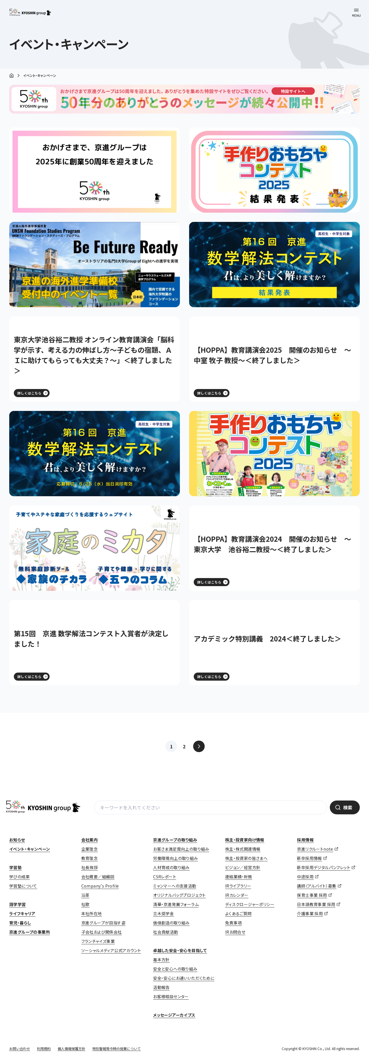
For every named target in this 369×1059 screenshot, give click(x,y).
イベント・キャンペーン (29, 849)
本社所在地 (91, 913)
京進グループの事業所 (29, 932)
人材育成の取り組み (171, 867)
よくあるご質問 (238, 913)
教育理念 (89, 858)
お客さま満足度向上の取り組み (181, 849)
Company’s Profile (100, 886)
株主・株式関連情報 (243, 849)
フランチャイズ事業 (98, 941)
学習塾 (15, 867)
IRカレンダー (236, 895)
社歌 (85, 904)
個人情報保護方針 (71, 1048)
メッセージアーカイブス (174, 1015)
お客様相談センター (171, 996)
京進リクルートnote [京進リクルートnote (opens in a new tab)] (315, 849)
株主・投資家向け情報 (244, 840)
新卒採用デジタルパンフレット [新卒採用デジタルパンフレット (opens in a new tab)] (323, 867)
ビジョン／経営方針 (243, 867)
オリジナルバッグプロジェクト (179, 895)
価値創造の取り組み (171, 923)
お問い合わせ (19, 1048)
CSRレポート (164, 876)
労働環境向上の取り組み (175, 858)
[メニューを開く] (356, 13)
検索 (347, 807)
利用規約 (44, 1048)
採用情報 (305, 840)
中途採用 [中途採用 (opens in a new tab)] (305, 876)
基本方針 (161, 959)
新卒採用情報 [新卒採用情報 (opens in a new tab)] (309, 858)
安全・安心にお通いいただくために (183, 978)
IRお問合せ (235, 932)
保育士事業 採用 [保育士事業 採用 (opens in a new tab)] (312, 895)
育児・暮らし (20, 923)
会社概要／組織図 (97, 876)
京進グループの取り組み (175, 840)
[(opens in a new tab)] (274, 170)
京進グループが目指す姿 (103, 923)
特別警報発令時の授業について (116, 1048)
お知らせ (17, 840)
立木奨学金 (163, 913)
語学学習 (17, 904)
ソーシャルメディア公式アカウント (111, 950)
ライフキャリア (22, 913)
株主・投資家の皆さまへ (246, 858)
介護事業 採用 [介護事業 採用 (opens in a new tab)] (310, 913)
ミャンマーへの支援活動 (174, 886)
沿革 (85, 895)
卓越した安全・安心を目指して (180, 950)
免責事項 (233, 923)
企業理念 (89, 849)
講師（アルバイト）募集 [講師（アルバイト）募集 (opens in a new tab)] (316, 886)
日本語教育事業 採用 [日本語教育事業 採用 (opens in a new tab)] (316, 904)
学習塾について (23, 886)
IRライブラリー (238, 886)
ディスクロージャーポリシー (249, 904)
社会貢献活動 (165, 932)
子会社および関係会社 (101, 932)
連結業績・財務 (238, 876)
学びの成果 (19, 876)
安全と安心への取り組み (175, 969)
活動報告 (161, 987)
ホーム (11, 76)
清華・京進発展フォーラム (176, 904)
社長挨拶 (89, 867)
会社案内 (89, 840)
